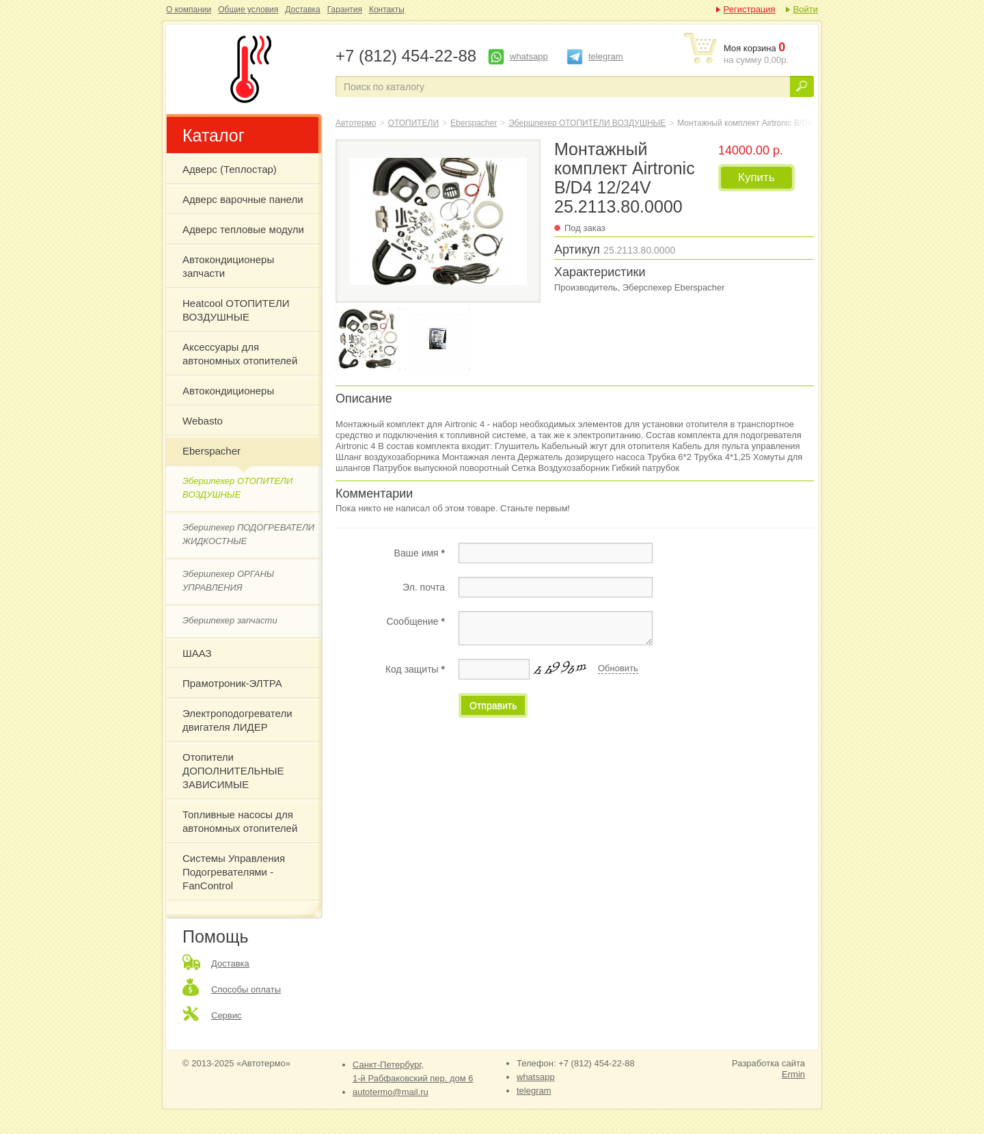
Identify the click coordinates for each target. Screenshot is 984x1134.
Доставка (302, 9)
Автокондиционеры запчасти (228, 266)
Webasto (202, 421)
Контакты (387, 9)
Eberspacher (211, 451)
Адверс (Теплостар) (229, 169)
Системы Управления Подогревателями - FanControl (233, 871)
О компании (188, 9)
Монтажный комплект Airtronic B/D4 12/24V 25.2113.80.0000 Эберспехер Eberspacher (248, 69)
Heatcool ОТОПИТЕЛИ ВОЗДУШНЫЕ (236, 310)
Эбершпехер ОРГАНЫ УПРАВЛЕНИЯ (228, 581)
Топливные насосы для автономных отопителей (239, 821)
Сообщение (415, 621)
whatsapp (529, 56)
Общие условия (248, 9)
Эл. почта (423, 587)
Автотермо (356, 123)
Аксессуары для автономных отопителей (239, 353)
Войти (805, 9)
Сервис (226, 1015)
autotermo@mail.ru (390, 1092)
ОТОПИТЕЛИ (413, 123)
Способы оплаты (246, 989)
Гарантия (344, 9)
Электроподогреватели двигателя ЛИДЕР (237, 720)
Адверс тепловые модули (243, 229)
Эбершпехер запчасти (229, 620)
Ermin (793, 1074)
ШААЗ (197, 653)
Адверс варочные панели (242, 199)
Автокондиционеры (228, 390)
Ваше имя (419, 553)
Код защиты (415, 669)
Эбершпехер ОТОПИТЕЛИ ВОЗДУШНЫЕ (237, 488)
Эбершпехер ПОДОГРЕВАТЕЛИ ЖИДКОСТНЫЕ (248, 534)
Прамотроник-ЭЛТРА (232, 683)
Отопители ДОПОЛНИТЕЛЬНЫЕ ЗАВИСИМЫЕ (233, 770)
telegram (605, 56)
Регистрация (750, 9)
